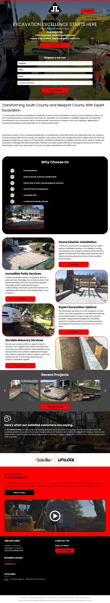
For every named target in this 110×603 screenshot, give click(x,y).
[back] (4, 390)
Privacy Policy (23, 597)
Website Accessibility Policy (82, 597)
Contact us (40, 145)
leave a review (65, 434)
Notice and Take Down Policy (66, 597)
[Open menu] (104, 11)
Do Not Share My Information (38, 597)
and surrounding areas (13, 550)
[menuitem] (7, 579)
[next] (105, 390)
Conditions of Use (52, 597)
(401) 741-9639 (62, 545)
